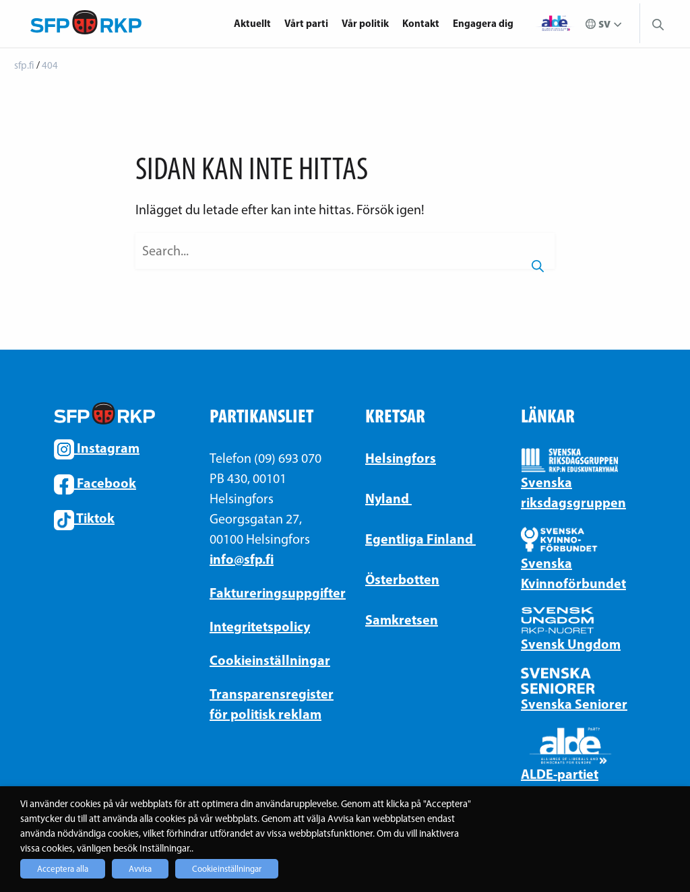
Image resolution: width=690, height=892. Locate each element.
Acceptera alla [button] (62, 869)
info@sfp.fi (242, 558)
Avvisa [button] (140, 869)
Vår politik (365, 23)
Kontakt (420, 23)
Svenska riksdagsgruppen (573, 492)
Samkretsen (401, 619)
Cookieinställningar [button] (226, 869)
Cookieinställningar (267, 659)
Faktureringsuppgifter (267, 592)
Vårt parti (306, 23)
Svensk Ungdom (571, 643)
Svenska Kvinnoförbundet (573, 573)
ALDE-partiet (559, 773)
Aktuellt (252, 23)
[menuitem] (256, 23)
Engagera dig (483, 23)
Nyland (388, 498)
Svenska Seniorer (574, 703)
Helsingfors (400, 457)
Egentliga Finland (420, 538)
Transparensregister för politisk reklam (267, 703)
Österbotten (402, 579)
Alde (554, 23)
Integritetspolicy (260, 626)
